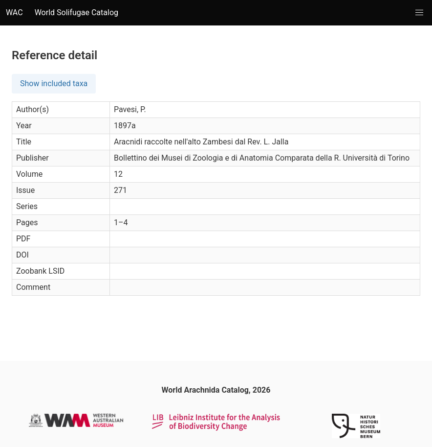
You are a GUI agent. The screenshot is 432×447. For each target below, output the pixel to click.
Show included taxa (53, 83)
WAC (14, 12)
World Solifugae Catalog (76, 12)
